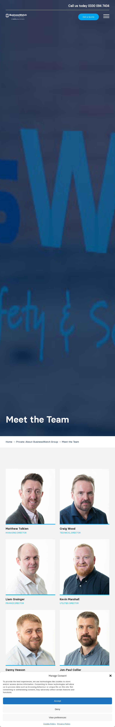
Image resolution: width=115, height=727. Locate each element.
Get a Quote (88, 17)
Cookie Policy (49, 724)
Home (9, 441)
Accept (57, 701)
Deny (57, 709)
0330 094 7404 (98, 6)
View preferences (57, 717)
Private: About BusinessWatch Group (37, 441)
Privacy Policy (63, 724)
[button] (110, 675)
